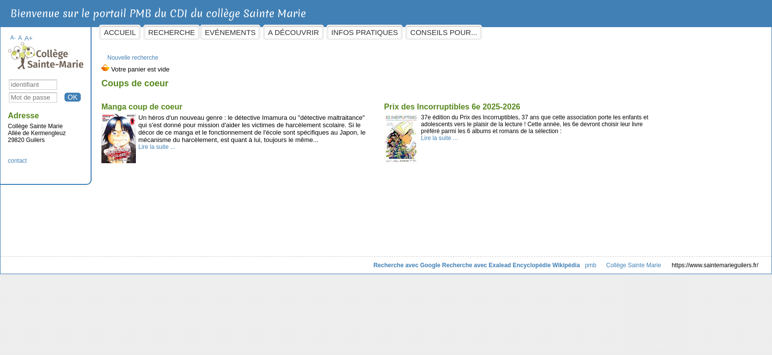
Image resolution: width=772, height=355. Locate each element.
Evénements (309, 32)
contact (96, 155)
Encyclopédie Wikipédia (467, 260)
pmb (511, 260)
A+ (107, 33)
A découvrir (372, 32)
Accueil (199, 32)
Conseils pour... (522, 32)
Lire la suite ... (236, 156)
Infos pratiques (443, 32)
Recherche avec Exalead (397, 260)
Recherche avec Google (327, 260)
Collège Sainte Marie (554, 260)
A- (92, 33)
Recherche (250, 32)
